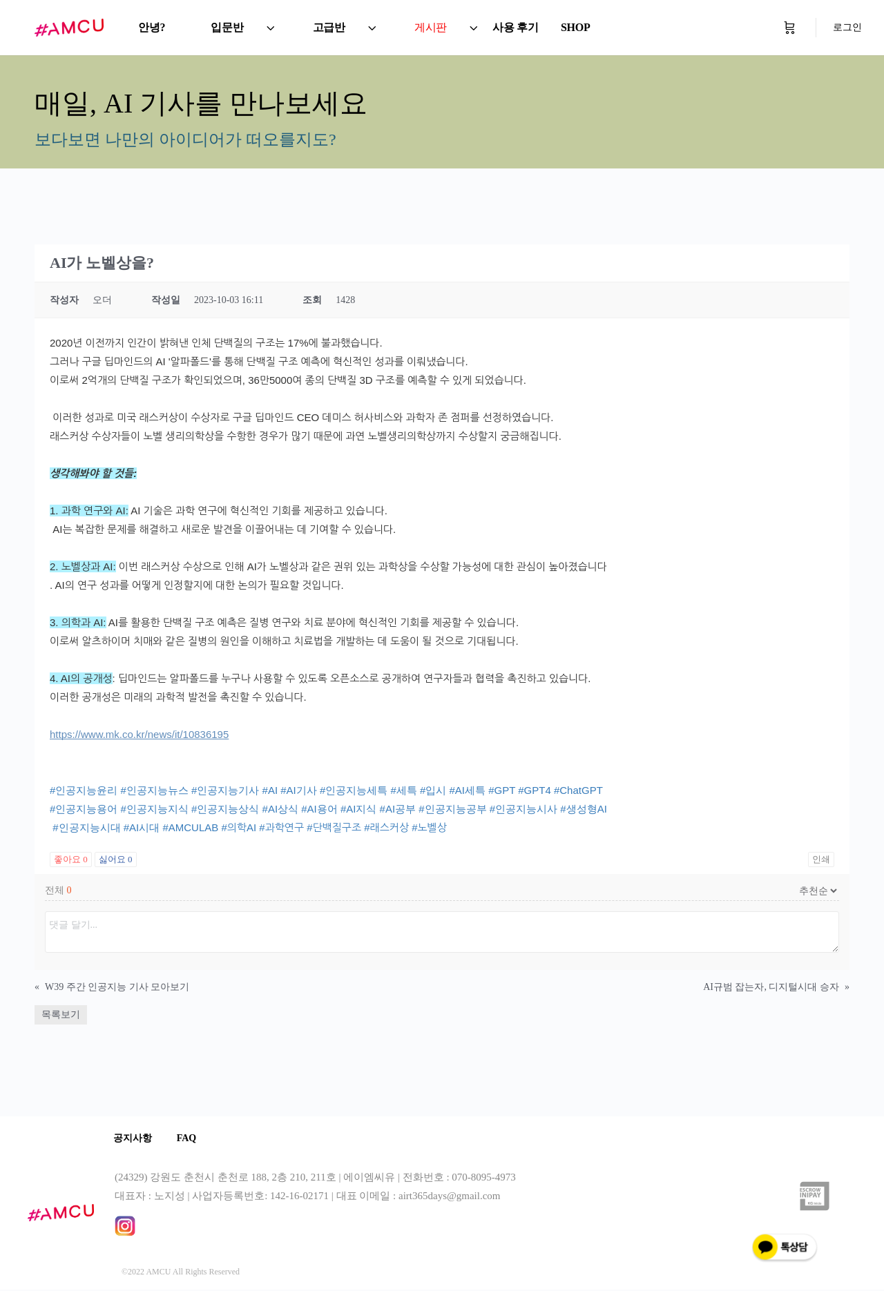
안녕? (151, 27)
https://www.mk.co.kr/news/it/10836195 (139, 734)
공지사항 (134, 1139)
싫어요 (116, 859)
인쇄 (821, 859)
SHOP (575, 27)
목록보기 (60, 1014)
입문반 (227, 27)
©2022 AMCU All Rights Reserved (181, 1273)
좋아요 (71, 859)
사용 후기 (515, 27)
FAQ (191, 1139)
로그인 (847, 27)
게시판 (430, 27)
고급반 (329, 27)
